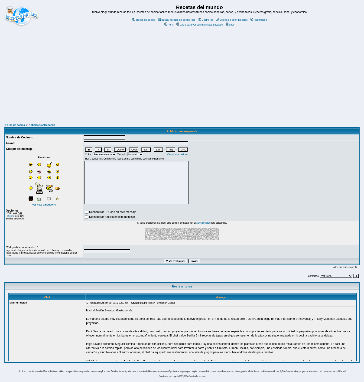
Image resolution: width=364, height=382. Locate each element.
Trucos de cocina (143, 19)
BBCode (10, 216)
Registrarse (258, 19)
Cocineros (205, 19)
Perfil (169, 24)
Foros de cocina (15, 125)
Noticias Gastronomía (42, 125)
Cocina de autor (226, 19)
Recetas (242, 19)
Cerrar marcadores (178, 154)
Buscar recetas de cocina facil (176, 19)
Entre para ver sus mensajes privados (199, 24)
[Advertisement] (182, 66)
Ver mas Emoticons (44, 204)
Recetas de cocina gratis (169, 376)
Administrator (203, 223)
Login (230, 24)
